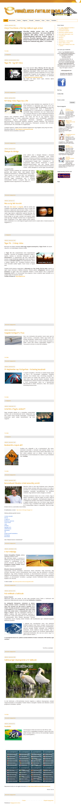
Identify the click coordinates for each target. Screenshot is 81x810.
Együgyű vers (7, 527)
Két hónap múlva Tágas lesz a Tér (16, 101)
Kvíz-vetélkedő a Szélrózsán (14, 593)
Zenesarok (37, 20)
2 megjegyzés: (8, 54)
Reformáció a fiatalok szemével (66, 32)
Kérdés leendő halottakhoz (11, 533)
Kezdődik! (7, 726)
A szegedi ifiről (62, 35)
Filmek (43, 20)
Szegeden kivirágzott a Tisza (14, 333)
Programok (25, 20)
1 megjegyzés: (8, 234)
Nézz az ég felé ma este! (13, 203)
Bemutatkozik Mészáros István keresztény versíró (22, 483)
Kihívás (6, 517)
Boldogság (7, 535)
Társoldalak (53, 20)
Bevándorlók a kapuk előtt (13, 445)
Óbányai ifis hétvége (11, 151)
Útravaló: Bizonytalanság (69, 146)
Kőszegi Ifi (61, 37)
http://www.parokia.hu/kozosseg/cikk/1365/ (23, 581)
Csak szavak (7, 522)
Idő (5, 532)
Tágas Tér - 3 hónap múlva (13, 243)
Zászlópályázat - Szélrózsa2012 (66, 41)
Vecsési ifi (61, 39)
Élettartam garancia (9, 521)
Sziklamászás (7, 528)
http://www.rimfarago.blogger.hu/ (24, 510)
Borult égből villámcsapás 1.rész (66, 34)
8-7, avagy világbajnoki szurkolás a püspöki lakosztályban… (66, 28)
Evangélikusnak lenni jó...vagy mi (70, 135)
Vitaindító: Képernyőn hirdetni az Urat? (70, 158)
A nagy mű (7, 519)
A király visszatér (8, 516)
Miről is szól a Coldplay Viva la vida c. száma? (70, 122)
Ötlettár (19, 20)
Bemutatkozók (12, 20)
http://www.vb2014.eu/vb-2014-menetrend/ (39, 786)
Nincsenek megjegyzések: (10, 92)
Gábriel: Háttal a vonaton (64, 42)
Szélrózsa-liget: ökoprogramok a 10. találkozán (20, 660)
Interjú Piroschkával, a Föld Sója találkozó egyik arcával (23, 28)
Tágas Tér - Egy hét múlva (13, 63)
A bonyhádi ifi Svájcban (64, 30)
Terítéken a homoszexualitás (69, 110)
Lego (5, 524)
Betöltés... (59, 96)
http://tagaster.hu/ (20, 276)
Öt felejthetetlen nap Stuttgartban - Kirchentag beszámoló (24, 369)
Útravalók (31, 20)
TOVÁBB (6, 51)
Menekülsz (7, 530)
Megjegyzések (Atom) (15, 802)
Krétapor (6, 525)
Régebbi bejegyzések (48, 800)
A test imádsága (10, 552)
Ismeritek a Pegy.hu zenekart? (14, 409)
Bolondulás (7, 536)
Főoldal (5, 20)
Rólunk (47, 20)
